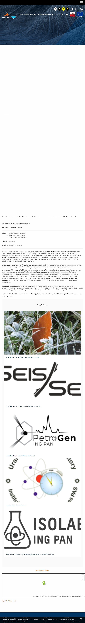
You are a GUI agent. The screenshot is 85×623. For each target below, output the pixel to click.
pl (59, 14)
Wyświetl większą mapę (8, 601)
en (63, 14)
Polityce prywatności (39, 619)
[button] (81, 2)
